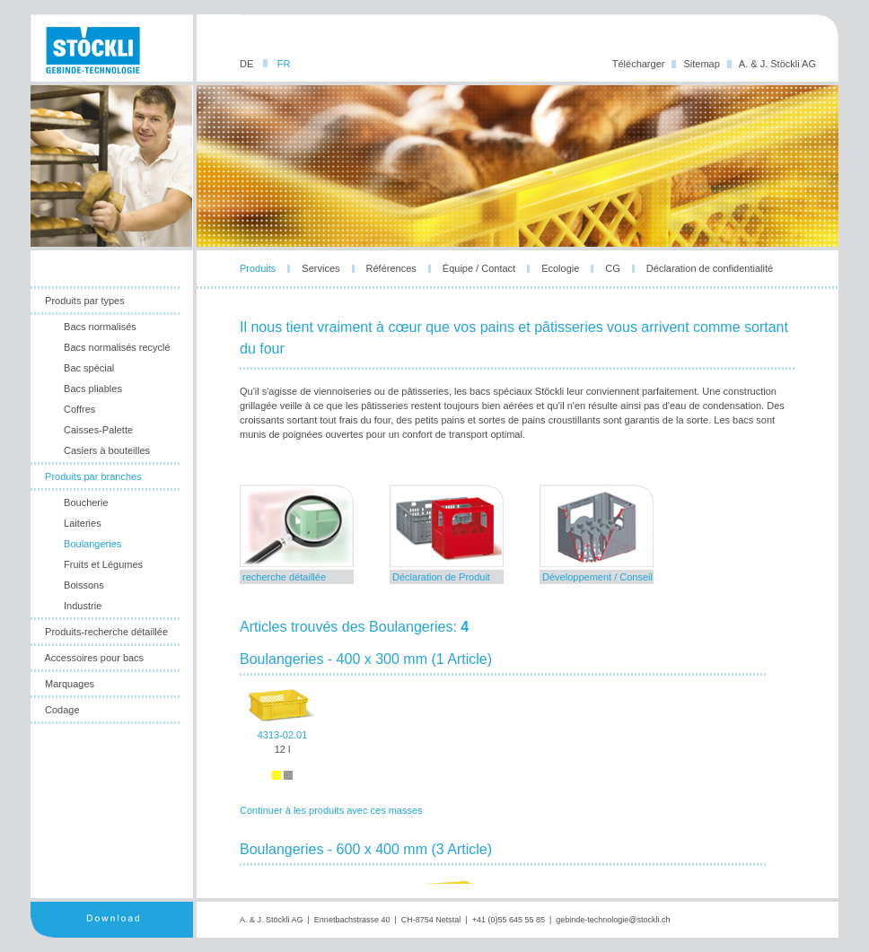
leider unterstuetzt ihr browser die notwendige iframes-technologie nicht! (517, 684)
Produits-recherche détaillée (106, 631)
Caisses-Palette (98, 429)
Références (391, 268)
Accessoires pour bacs (94, 657)
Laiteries (82, 523)
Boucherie (86, 502)
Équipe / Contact (479, 268)
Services (320, 268)
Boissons (84, 585)
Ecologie (560, 268)
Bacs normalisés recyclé (117, 347)
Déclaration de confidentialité (709, 268)
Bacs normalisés (100, 326)
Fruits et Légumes (103, 564)
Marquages (69, 683)
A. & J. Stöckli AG (777, 63)
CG (612, 268)
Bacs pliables (93, 388)
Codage (62, 709)
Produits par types (85, 300)
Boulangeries (92, 543)
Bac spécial (89, 367)
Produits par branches (93, 476)
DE (248, 63)
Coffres (79, 409)
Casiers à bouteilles (107, 450)
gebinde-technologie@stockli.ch (613, 919)
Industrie (82, 605)
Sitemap (701, 63)
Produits (258, 268)
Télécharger (638, 63)
